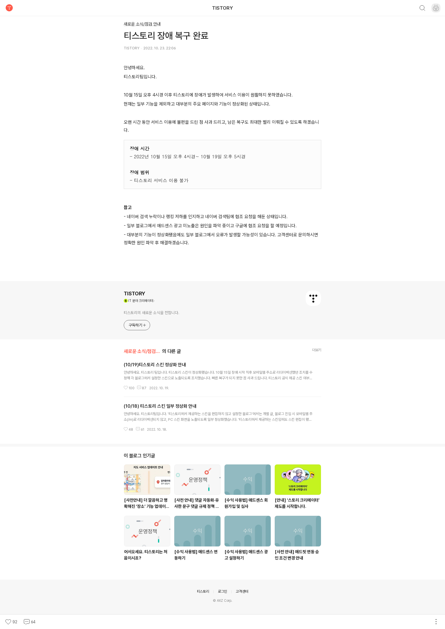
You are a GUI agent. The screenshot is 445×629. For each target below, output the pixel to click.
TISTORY (222, 8)
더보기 (316, 350)
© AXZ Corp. (222, 601)
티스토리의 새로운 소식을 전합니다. (151, 312)
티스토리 (203, 591)
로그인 (222, 591)
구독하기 (137, 325)
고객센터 (242, 591)
